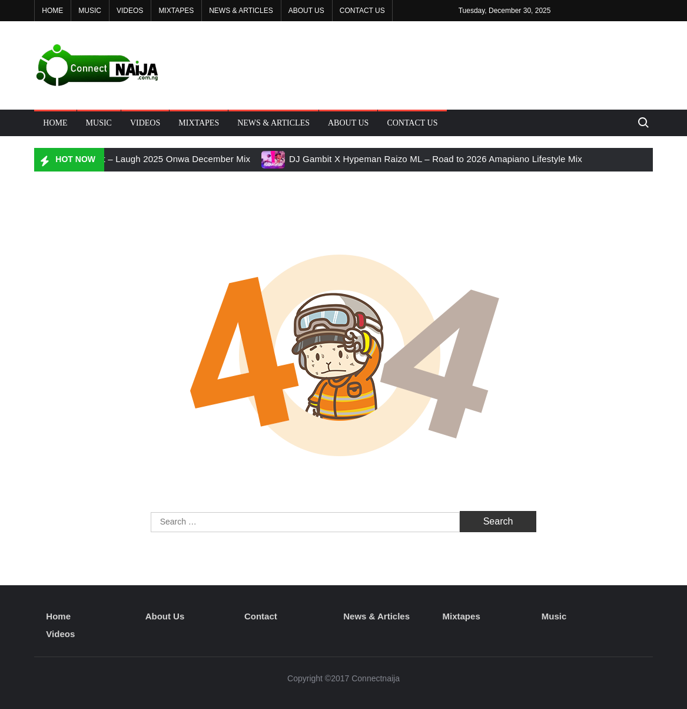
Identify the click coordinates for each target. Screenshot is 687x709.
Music (89, 10)
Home (52, 10)
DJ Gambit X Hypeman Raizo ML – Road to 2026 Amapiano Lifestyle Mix (435, 159)
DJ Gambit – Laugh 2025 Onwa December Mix (156, 159)
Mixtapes (176, 10)
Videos (130, 10)
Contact (260, 616)
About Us (306, 10)
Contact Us (362, 10)
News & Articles (241, 10)
